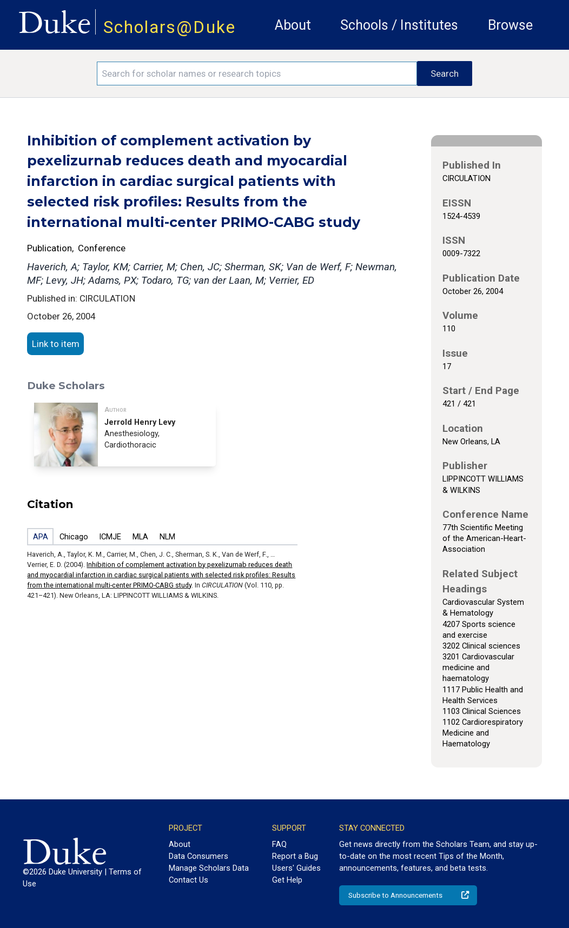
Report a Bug (295, 856)
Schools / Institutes (399, 25)
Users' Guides (296, 868)
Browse (510, 25)
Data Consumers (198, 856)
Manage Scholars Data (209, 868)
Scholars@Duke (169, 27)
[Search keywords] (257, 73)
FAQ (279, 844)
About (293, 25)
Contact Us (188, 880)
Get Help (287, 880)
